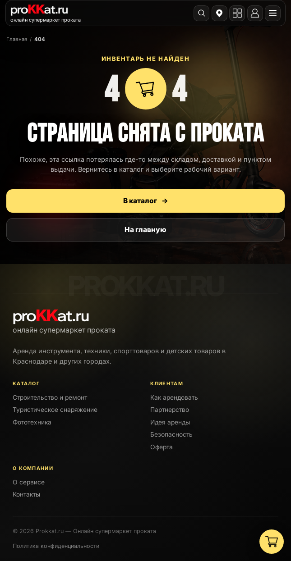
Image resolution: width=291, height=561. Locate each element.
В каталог (145, 200)
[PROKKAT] (45, 13)
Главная (16, 39)
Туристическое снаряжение (55, 409)
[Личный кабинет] (255, 13)
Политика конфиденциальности (56, 546)
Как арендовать (174, 397)
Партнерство (169, 409)
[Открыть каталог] (237, 13)
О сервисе (29, 482)
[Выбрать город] (219, 13)
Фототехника (32, 422)
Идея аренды (170, 422)
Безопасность (171, 434)
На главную (145, 229)
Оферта (161, 447)
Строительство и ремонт (50, 397)
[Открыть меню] (273, 13)
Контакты (26, 494)
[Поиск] (201, 13)
